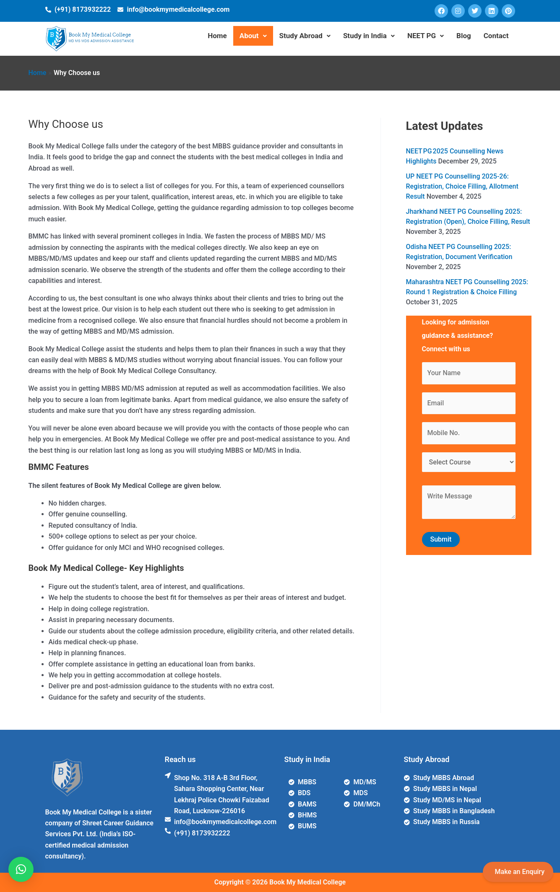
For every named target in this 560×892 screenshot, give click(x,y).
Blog (463, 35)
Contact (496, 35)
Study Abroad (305, 35)
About (253, 35)
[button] (21, 869)
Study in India (369, 35)
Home (217, 35)
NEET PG (425, 35)
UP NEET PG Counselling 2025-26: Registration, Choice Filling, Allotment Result (462, 186)
